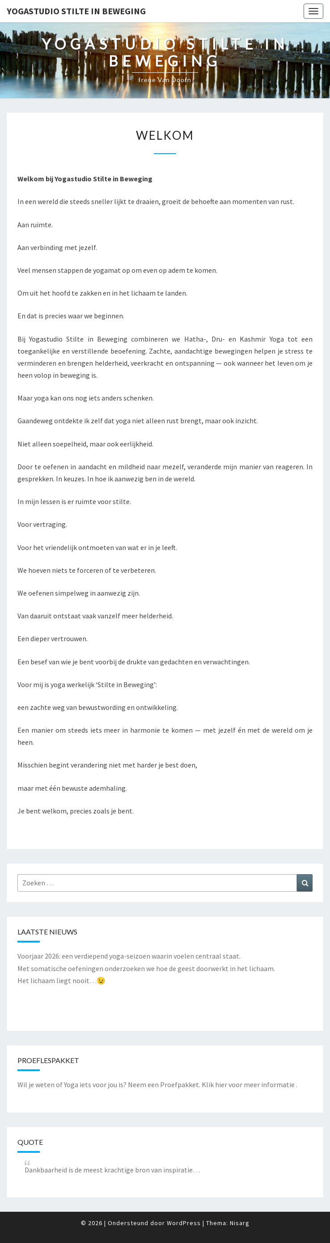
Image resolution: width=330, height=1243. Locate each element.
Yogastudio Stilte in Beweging (76, 11)
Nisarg (240, 1223)
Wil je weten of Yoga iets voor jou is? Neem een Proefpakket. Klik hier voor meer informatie (156, 1084)
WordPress (184, 1223)
